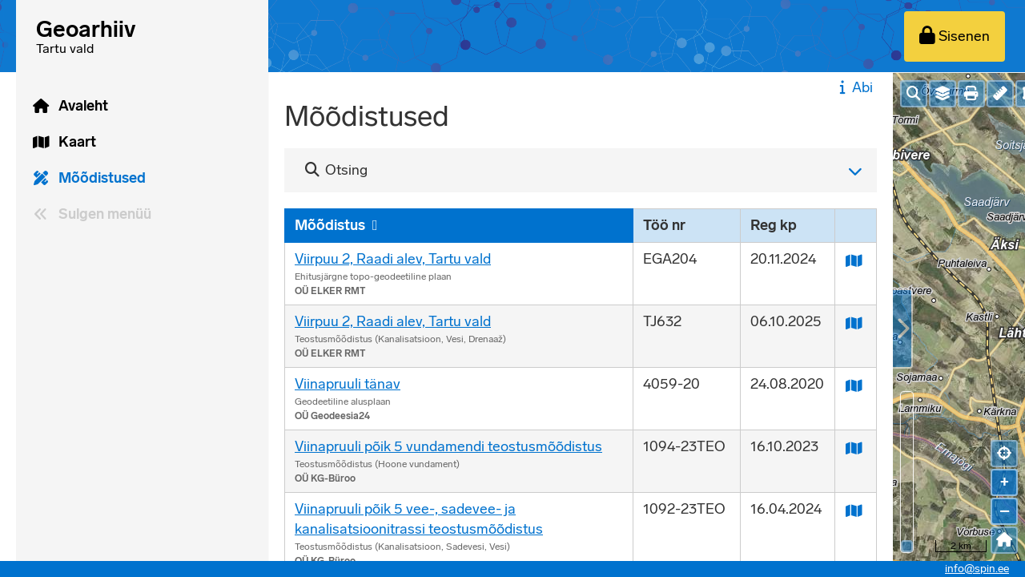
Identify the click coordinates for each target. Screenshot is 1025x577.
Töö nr (664, 225)
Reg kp (773, 225)
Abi (854, 87)
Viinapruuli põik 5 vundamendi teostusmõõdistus (448, 446)
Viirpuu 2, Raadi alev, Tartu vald (393, 259)
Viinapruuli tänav (347, 384)
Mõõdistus (330, 225)
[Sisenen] (954, 36)
